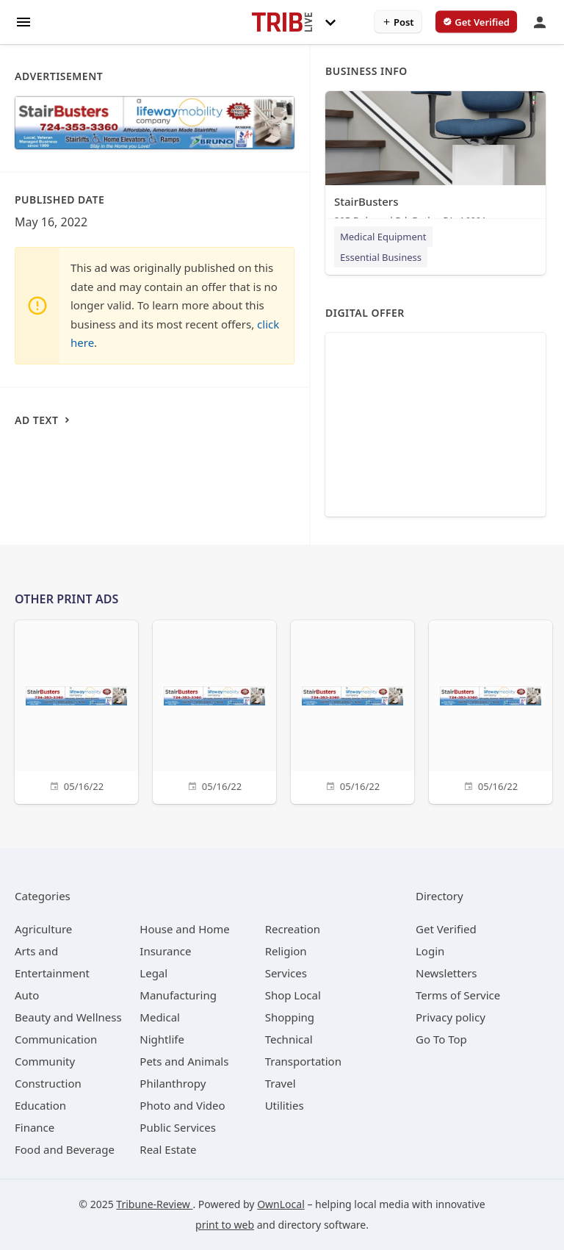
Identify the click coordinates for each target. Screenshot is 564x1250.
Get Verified (446, 929)
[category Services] (286, 973)
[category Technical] (289, 1039)
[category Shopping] (289, 1017)
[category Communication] (56, 1039)
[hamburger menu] (23, 21)
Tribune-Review (154, 1204)
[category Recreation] (292, 929)
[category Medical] (160, 1017)
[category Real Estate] (168, 1149)
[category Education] (40, 1105)
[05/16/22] (76, 710)
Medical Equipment (383, 236)
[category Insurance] (165, 951)
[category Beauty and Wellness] (68, 1017)
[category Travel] (280, 1083)
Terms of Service (458, 995)
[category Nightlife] (162, 1039)
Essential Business (381, 257)
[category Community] (45, 1061)
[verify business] (476, 22)
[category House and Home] (185, 929)
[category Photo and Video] (182, 1105)
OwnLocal (281, 1204)
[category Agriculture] (43, 929)
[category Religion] (286, 951)
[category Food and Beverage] (65, 1149)
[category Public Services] (178, 1127)
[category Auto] (27, 995)
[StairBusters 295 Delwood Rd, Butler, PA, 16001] (435, 162)
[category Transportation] (303, 1061)
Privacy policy (450, 1017)
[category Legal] (153, 973)
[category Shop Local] (293, 995)
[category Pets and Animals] (184, 1061)
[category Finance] (34, 1127)
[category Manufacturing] (178, 995)
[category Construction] (48, 1083)
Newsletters (446, 973)
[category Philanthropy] (173, 1083)
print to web (224, 1225)
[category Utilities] (284, 1105)
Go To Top (441, 1039)
